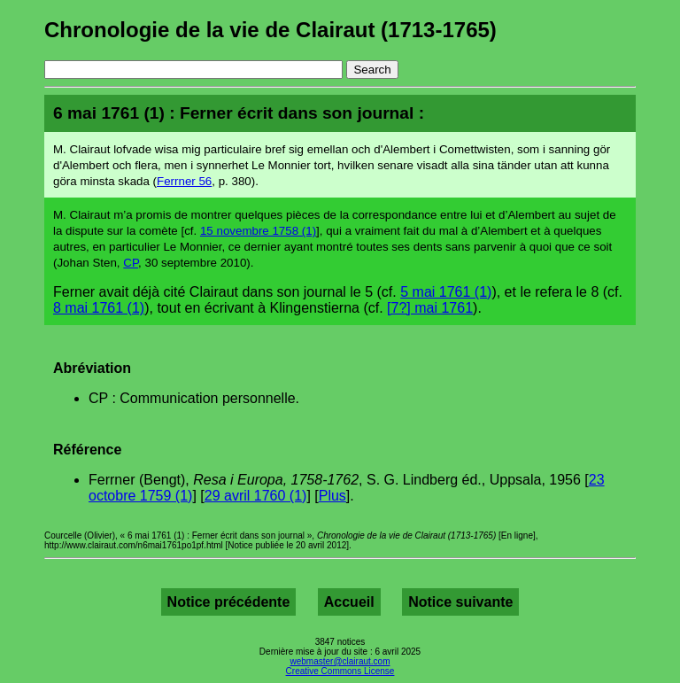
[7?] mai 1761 (430, 307)
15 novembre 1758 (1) (258, 230)
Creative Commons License (340, 671)
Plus (332, 495)
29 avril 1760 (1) (256, 495)
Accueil (349, 601)
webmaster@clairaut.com (340, 661)
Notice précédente (228, 601)
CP (130, 262)
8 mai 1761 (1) (98, 307)
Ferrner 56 (184, 181)
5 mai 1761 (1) (445, 291)
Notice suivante (460, 601)
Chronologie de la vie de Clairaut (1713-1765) (270, 30)
